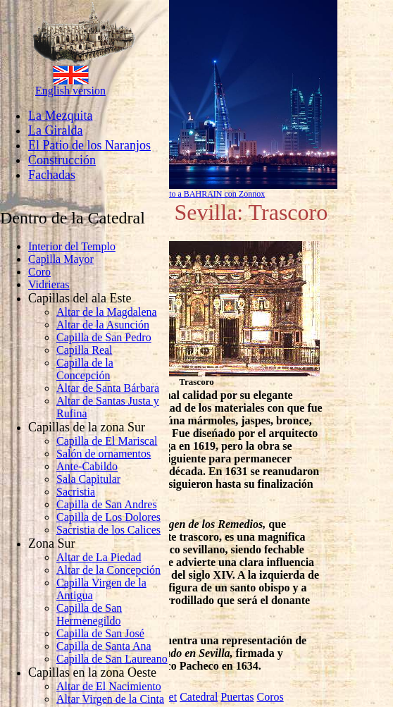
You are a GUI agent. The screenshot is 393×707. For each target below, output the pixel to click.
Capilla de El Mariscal (107, 441)
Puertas (237, 697)
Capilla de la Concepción (84, 369)
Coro (39, 272)
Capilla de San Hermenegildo (89, 614)
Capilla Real (84, 350)
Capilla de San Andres (106, 504)
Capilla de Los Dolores (108, 517)
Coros (269, 697)
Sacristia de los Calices (108, 530)
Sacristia (75, 492)
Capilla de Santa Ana (103, 646)
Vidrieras (49, 284)
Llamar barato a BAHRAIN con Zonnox (196, 194)
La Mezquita (60, 116)
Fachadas (51, 175)
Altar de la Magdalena (106, 312)
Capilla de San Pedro (103, 337)
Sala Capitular (88, 479)
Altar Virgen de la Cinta (110, 699)
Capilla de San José (100, 633)
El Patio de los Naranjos (89, 145)
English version (70, 91)
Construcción (62, 160)
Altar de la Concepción (108, 570)
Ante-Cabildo (87, 466)
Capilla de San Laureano (112, 659)
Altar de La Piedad (98, 557)
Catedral (199, 697)
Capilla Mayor (61, 259)
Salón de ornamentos (103, 454)
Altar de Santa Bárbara (107, 388)
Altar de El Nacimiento (108, 686)
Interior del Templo (72, 246)
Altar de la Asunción (102, 325)
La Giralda (55, 130)
